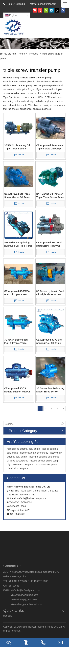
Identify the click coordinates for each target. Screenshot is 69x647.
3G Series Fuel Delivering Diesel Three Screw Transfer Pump (50, 390)
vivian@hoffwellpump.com (20, 595)
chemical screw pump (18, 468)
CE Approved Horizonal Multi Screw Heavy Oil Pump (49, 244)
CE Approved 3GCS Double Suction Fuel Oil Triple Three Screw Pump (18, 390)
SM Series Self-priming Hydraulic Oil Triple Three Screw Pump (18, 244)
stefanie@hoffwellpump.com (26, 590)
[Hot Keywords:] (63, 424)
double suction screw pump (44, 460)
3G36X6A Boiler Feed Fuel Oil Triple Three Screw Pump (16, 341)
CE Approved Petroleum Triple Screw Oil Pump (49, 147)
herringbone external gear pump (23, 448)
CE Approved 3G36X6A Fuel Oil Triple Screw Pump (17, 293)
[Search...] (31, 424)
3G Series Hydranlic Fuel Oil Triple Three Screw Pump (50, 293)
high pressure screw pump (20, 464)
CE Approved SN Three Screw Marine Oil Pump (17, 196)
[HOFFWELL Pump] (14, 27)
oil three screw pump (17, 460)
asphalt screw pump (46, 464)
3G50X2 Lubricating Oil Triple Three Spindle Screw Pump (17, 147)
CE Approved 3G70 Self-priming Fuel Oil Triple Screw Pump (49, 341)
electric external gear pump (34, 452)
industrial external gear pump (44, 456)
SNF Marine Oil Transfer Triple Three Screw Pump (50, 196)
